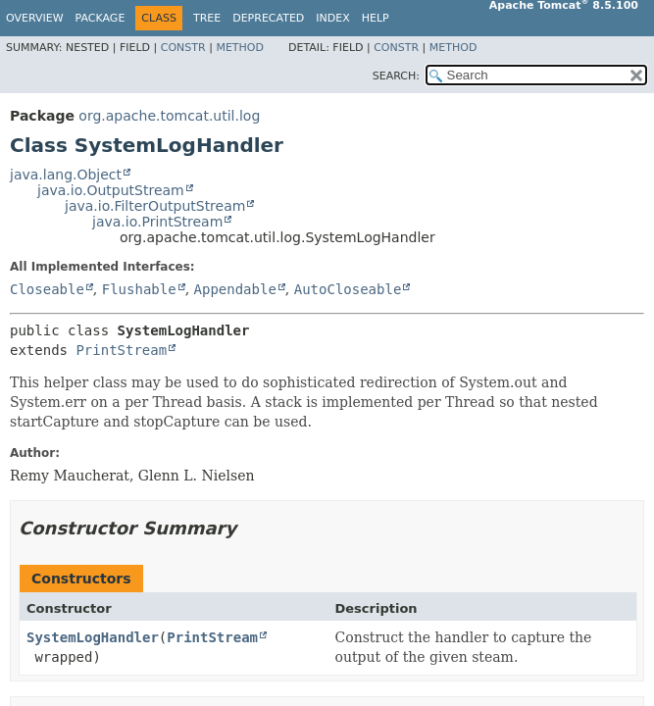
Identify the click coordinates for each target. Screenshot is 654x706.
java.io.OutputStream (110, 190)
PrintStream (121, 350)
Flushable (139, 289)
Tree (207, 18)
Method (240, 47)
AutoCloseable (348, 289)
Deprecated (268, 18)
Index (332, 18)
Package (100, 18)
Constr (183, 47)
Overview (35, 18)
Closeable (47, 289)
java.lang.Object (66, 174)
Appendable (235, 289)
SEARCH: (396, 76)
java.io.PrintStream (157, 221)
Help (375, 18)
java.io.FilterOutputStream (155, 206)
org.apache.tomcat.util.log (169, 116)
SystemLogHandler (92, 637)
